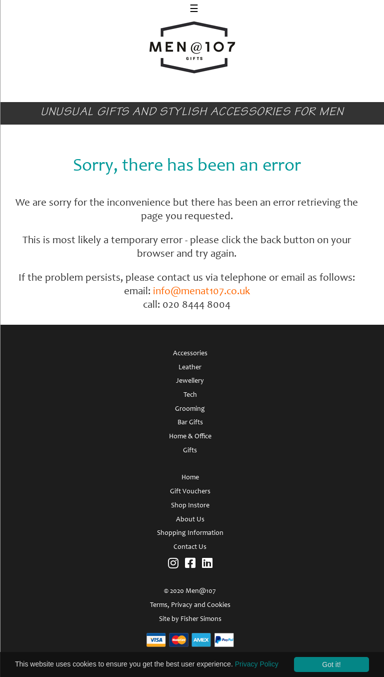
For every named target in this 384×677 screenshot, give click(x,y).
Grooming (190, 409)
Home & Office (190, 436)
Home (190, 477)
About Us (190, 519)
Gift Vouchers (190, 491)
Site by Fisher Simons (190, 619)
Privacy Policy (256, 664)
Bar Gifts (190, 422)
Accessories (190, 353)
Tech (190, 395)
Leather (190, 367)
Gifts (190, 450)
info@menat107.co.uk (201, 292)
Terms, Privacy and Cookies (190, 605)
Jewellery (190, 381)
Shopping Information (190, 533)
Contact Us (190, 547)
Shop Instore (190, 505)
